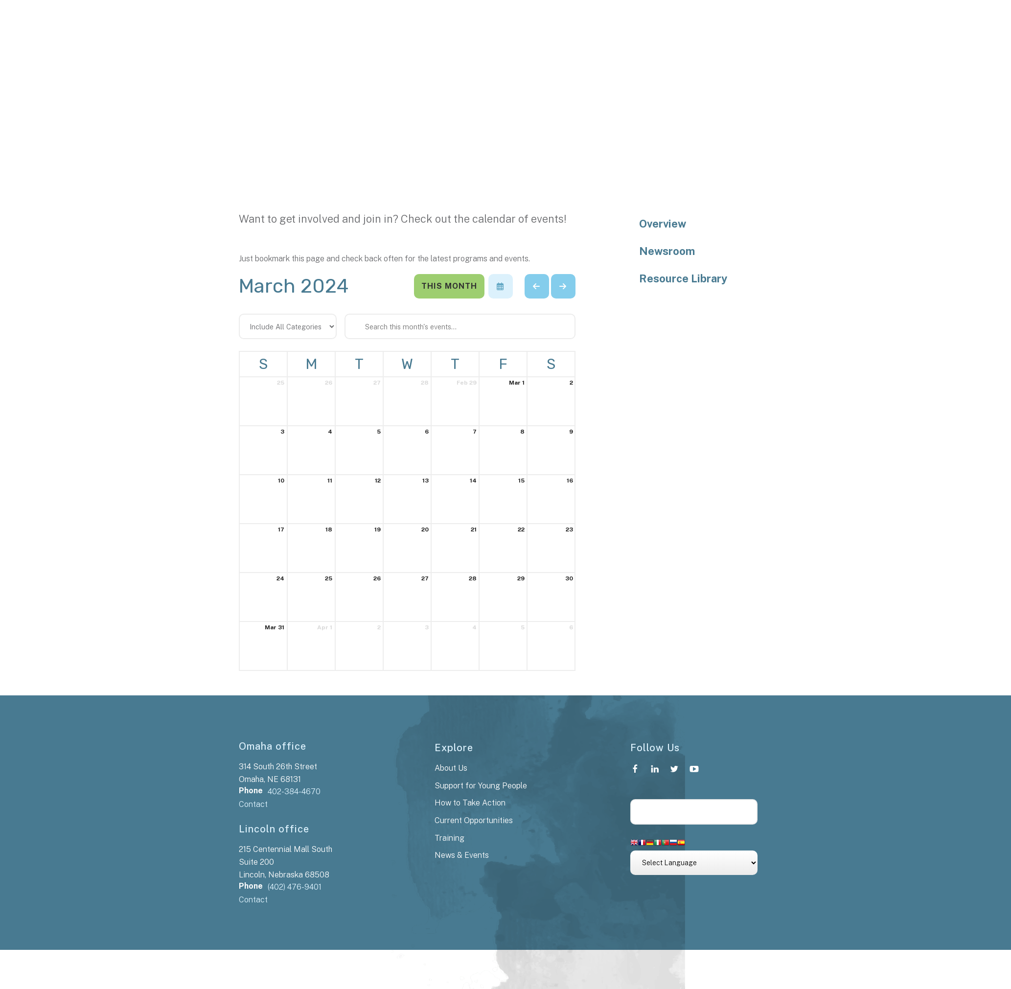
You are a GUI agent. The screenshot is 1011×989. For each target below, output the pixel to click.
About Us (451, 768)
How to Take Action (470, 802)
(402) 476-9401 (295, 887)
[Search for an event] (460, 326)
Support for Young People (481, 785)
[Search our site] (694, 812)
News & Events (462, 855)
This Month (449, 286)
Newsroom (667, 251)
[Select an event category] (288, 326)
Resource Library (683, 278)
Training (449, 838)
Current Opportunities (474, 820)
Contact (253, 804)
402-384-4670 (294, 791)
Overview (662, 223)
